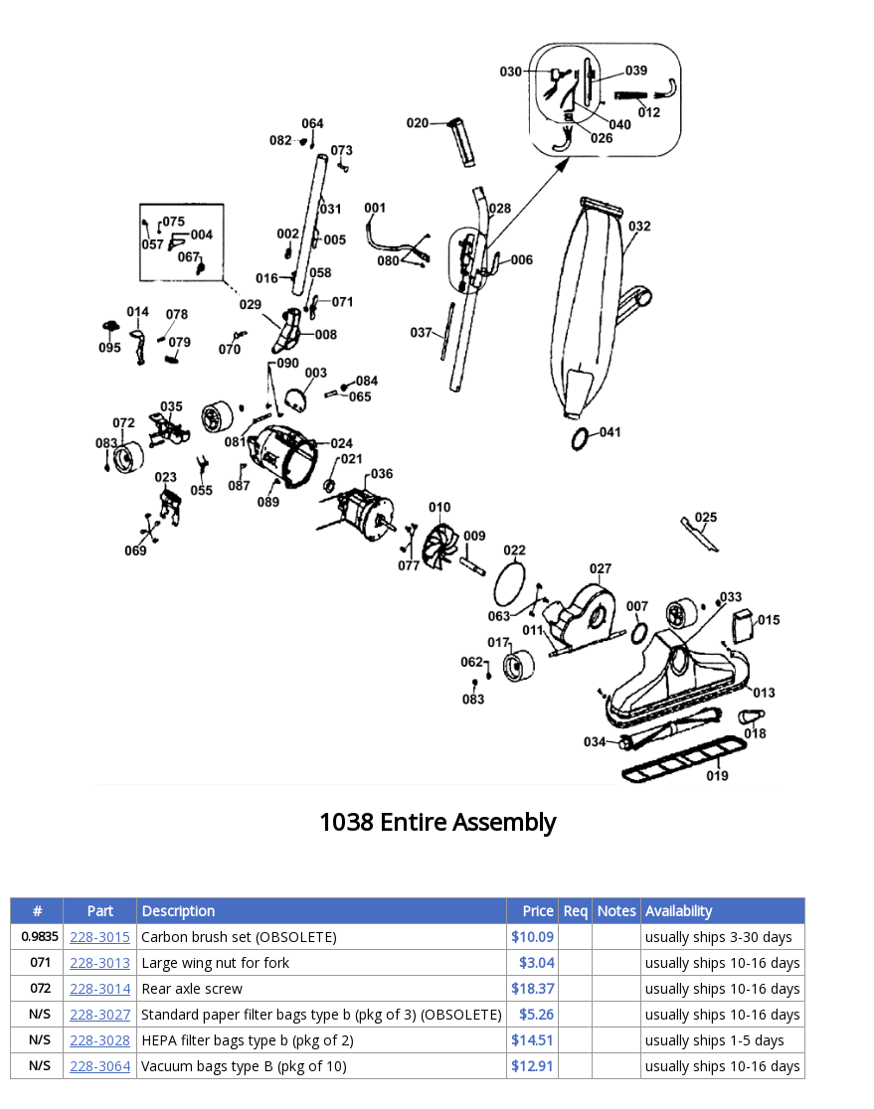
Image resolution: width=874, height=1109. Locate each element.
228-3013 (100, 962)
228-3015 (100, 936)
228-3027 (100, 1014)
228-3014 (100, 988)
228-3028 (100, 1039)
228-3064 (100, 1065)
